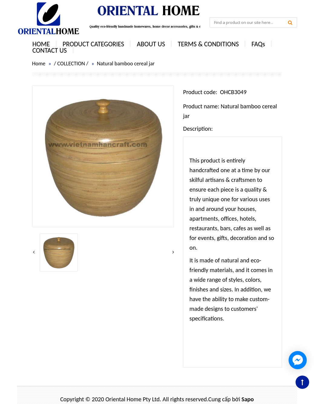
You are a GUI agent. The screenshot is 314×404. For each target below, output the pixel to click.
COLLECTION (71, 63)
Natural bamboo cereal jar (126, 63)
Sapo (247, 399)
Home (38, 63)
